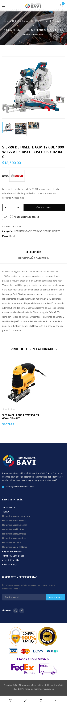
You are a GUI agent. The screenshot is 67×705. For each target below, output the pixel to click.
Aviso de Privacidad (11, 560)
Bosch (12, 236)
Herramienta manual (11, 542)
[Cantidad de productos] (12, 207)
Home (6, 21)
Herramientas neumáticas (14, 538)
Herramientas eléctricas (13, 529)
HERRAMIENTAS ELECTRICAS (27, 21)
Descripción (33, 252)
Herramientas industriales (14, 534)
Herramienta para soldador (14, 547)
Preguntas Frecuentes (12, 551)
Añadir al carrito (44, 207)
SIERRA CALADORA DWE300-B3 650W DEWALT (20, 416)
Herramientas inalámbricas (14, 525)
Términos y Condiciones (13, 556)
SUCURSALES (8, 507)
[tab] (33, 252)
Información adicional (33, 258)
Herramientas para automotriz (16, 516)
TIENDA (5, 512)
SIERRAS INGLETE (54, 21)
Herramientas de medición (14, 520)
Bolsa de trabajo (9, 564)
